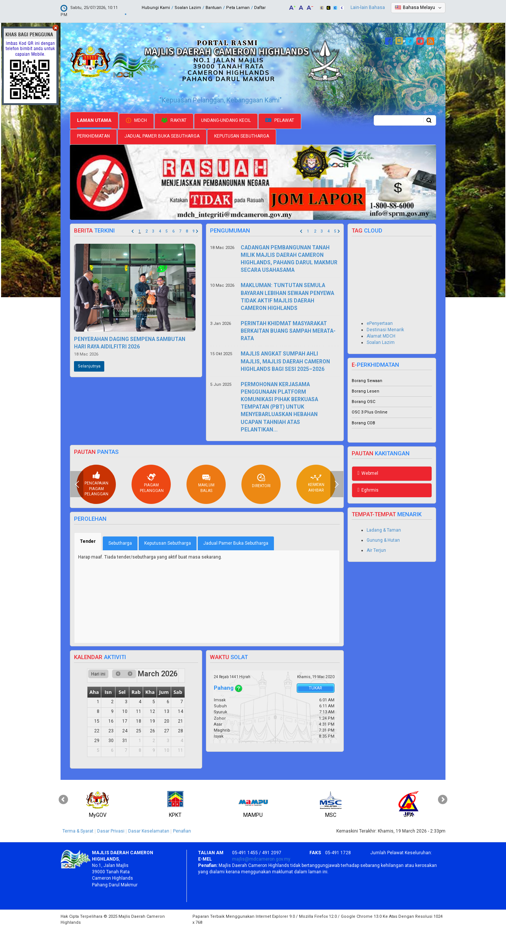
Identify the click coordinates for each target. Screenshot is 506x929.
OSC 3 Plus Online (370, 412)
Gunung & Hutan (383, 540)
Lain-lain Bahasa (368, 7)
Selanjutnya (89, 366)
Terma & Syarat (77, 831)
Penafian (182, 831)
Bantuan (214, 7)
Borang (359, 380)
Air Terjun (376, 550)
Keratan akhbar (316, 483)
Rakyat (173, 120)
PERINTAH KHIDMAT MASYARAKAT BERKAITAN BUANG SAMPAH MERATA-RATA (288, 330)
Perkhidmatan (93, 136)
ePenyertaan (380, 323)
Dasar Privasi (110, 831)
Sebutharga (120, 543)
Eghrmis (368, 490)
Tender (91, 541)
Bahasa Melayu (419, 7)
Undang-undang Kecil (226, 120)
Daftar (260, 7)
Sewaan (374, 380)
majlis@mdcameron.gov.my (261, 859)
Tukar (315, 688)
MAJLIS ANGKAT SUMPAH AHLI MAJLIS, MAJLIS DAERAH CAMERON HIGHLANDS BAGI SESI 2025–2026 (285, 361)
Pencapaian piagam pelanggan (96, 483)
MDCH (136, 120)
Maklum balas (206, 483)
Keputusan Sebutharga (241, 136)
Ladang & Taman (384, 530)
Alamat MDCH (381, 336)
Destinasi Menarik (385, 329)
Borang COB (363, 423)
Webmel (368, 473)
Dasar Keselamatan (148, 831)
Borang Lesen (365, 391)
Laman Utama (94, 120)
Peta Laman (238, 7)
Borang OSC (363, 401)
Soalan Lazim (188, 7)
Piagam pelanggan (152, 482)
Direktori (261, 480)
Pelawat (279, 120)
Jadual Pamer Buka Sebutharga (162, 136)
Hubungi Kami (156, 7)
